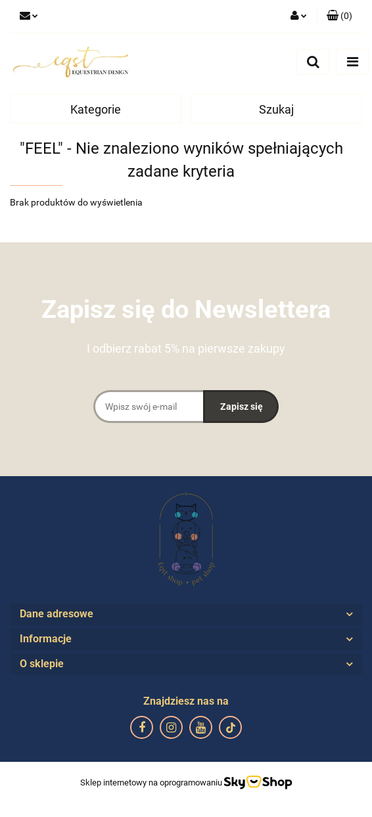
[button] (339, 16)
